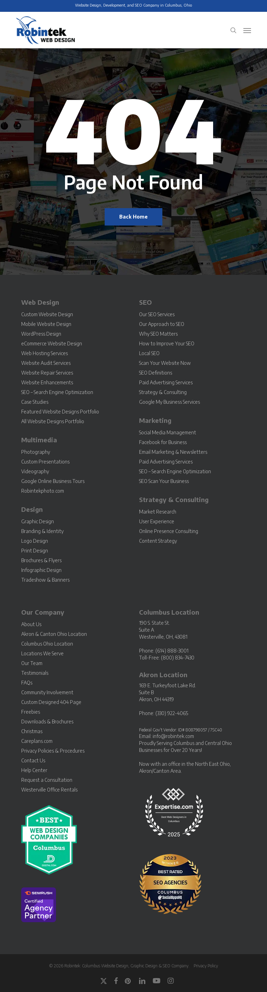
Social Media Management (167, 432)
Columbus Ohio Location (47, 644)
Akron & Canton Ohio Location (54, 634)
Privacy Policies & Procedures (52, 751)
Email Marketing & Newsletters (173, 452)
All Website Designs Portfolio (52, 421)
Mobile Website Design (46, 324)
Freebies (30, 712)
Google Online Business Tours (52, 481)
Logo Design (34, 541)
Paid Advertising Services (166, 382)
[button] (247, 30)
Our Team (31, 663)
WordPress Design (41, 334)
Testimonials (34, 673)
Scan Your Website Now (165, 363)
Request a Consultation (46, 780)
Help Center (34, 770)
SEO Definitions (155, 373)
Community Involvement (47, 692)
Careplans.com (36, 741)
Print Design (34, 551)
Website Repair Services (47, 373)
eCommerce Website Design (51, 343)
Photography (35, 452)
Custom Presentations (45, 462)
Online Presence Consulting (168, 531)
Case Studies (34, 402)
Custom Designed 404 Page (51, 702)
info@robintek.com (173, 736)
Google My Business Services (169, 402)
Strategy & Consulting (163, 392)
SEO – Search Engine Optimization (57, 392)
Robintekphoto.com (42, 491)
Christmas (31, 731)
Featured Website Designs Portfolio (60, 412)
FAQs (26, 683)
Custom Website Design (47, 314)
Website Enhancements (47, 382)
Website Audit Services (46, 363)
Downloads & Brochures (47, 721)
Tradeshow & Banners (45, 580)
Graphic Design (37, 521)
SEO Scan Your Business (164, 481)
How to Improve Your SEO (166, 343)
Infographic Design (41, 570)
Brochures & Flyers (41, 560)
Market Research (157, 512)
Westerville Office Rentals (49, 790)
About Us (31, 624)
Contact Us (33, 760)
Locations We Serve (42, 653)
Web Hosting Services (44, 353)
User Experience (156, 521)
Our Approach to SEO (161, 324)
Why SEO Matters (158, 334)
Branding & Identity (42, 531)
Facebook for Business (163, 442)
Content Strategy (158, 541)
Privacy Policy (206, 965)
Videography (35, 471)
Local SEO (149, 353)
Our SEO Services (157, 314)
